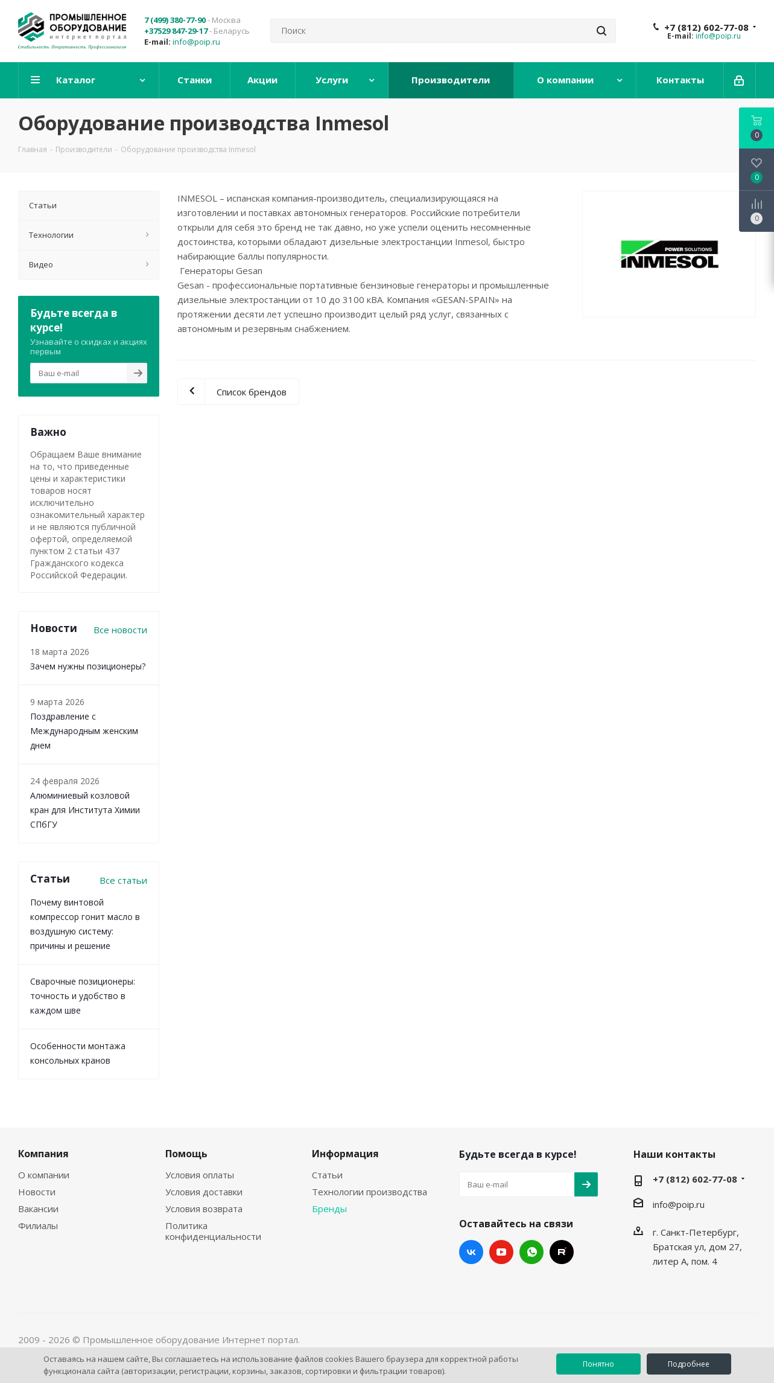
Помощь (186, 1153)
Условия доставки (204, 1192)
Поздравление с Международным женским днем (84, 731)
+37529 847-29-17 (176, 30)
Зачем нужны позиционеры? (87, 666)
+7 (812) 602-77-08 (706, 27)
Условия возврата (204, 1209)
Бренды (329, 1209)
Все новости (120, 630)
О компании (43, 1175)
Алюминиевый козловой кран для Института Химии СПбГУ (85, 810)
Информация (345, 1153)
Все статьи (123, 880)
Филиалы (38, 1225)
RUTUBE (562, 1252)
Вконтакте (471, 1252)
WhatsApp (531, 1252)
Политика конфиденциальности (213, 1230)
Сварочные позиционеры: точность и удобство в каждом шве (82, 996)
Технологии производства (369, 1192)
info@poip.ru (196, 41)
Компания (43, 1153)
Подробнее (688, 1364)
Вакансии (38, 1209)
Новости (37, 1192)
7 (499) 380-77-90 (175, 19)
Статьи (327, 1175)
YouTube (501, 1252)
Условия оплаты (199, 1175)
